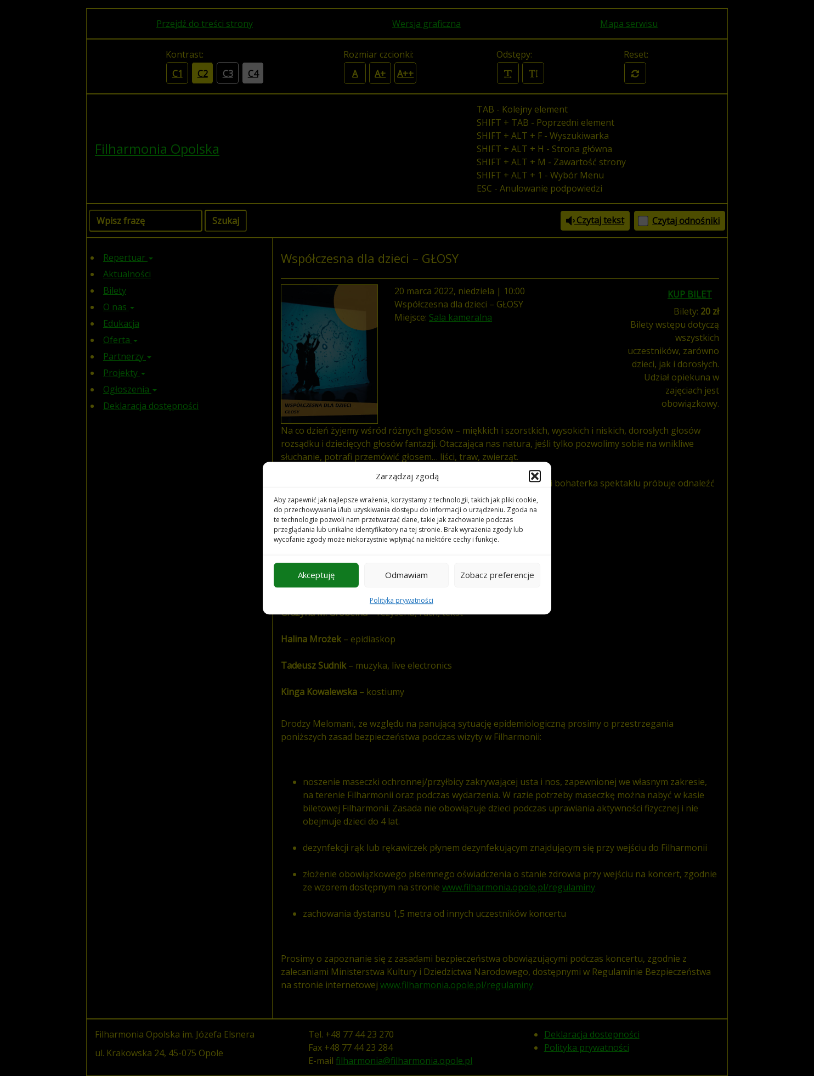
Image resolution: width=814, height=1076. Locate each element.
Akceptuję (316, 574)
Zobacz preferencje (497, 574)
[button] (534, 476)
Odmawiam (406, 574)
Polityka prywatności (401, 600)
